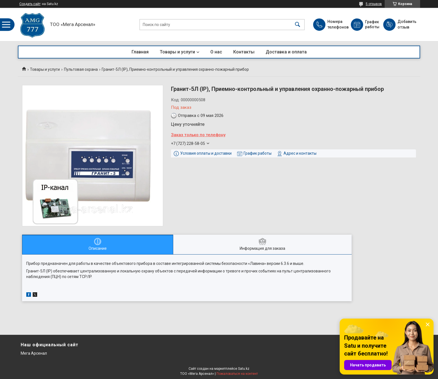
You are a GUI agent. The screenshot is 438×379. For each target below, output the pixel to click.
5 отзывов (374, 4)
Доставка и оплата (286, 52)
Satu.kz (243, 369)
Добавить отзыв (406, 24)
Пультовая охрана (81, 69)
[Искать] (297, 24)
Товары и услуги (177, 52)
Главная (140, 52)
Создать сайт (30, 4)
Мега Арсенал (34, 353)
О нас (216, 52)
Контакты (243, 52)
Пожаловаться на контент (237, 374)
